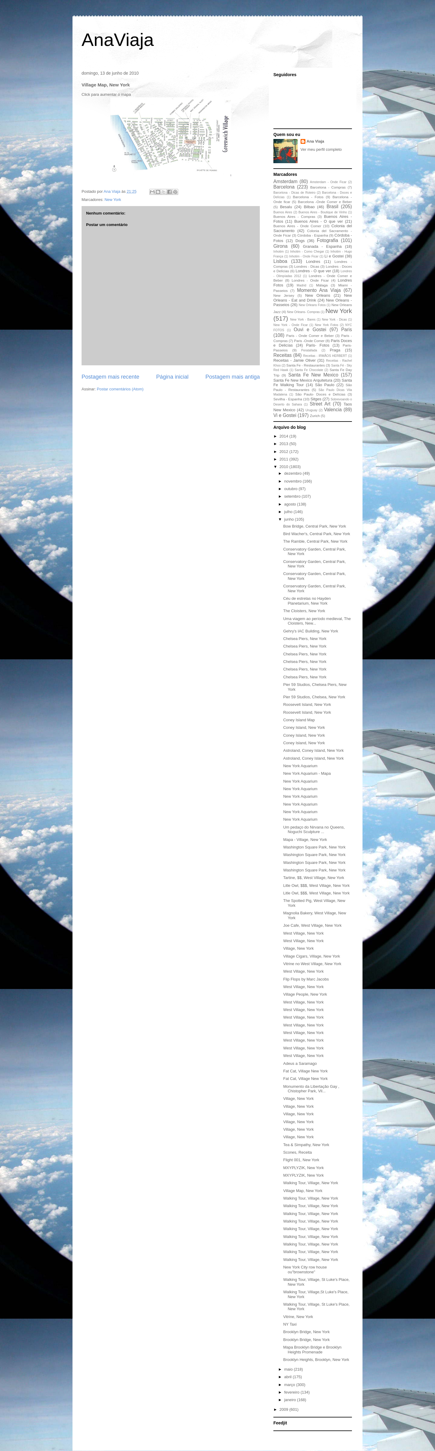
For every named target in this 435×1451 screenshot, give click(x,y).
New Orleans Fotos (312, 305)
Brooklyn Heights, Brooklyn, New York (316, 1359)
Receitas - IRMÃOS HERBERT (325, 355)
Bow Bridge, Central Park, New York (314, 526)
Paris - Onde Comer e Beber (310, 336)
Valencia (333, 409)
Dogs (299, 240)
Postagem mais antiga (232, 377)
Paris (346, 329)
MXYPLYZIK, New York (303, 1167)
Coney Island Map (299, 720)
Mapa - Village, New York (305, 839)
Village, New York (298, 948)
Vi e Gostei (284, 415)
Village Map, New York (302, 1190)
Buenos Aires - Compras (294, 216)
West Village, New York (303, 933)
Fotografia (327, 240)
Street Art (320, 403)
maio (289, 1369)
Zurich (315, 416)
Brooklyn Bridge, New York (306, 1332)
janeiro (290, 1400)
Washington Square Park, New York (314, 847)
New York (113, 199)
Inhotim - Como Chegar (307, 251)
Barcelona (284, 186)
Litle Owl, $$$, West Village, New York (316, 885)
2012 (284, 451)
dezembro (293, 473)
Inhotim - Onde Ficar (303, 256)
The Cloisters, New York (304, 611)
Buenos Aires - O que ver (318, 221)
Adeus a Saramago (300, 1063)
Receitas (282, 355)
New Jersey (283, 295)
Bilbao (309, 207)
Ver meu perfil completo (321, 149)
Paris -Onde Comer (309, 341)
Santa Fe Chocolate (309, 370)
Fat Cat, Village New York (305, 1071)
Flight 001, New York (301, 1160)
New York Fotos (326, 325)
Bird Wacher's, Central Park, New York (316, 534)
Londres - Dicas (306, 266)
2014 (284, 436)
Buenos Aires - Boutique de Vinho (322, 212)
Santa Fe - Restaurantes (305, 365)
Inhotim (278, 251)
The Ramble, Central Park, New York (315, 541)
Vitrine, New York (298, 1316)
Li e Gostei (334, 256)
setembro (293, 496)
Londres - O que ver (313, 271)
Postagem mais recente (110, 377)
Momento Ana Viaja (319, 290)
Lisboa (280, 261)
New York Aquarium (300, 766)
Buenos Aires (282, 212)
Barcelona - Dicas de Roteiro (294, 192)
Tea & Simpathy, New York (306, 1144)
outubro (291, 488)
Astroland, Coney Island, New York (313, 750)
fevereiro (292, 1392)
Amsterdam (285, 181)
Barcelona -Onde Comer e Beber (325, 202)
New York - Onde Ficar (290, 325)
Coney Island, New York (304, 727)
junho (289, 519)
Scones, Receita (297, 1152)
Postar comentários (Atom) (120, 389)
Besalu (286, 207)
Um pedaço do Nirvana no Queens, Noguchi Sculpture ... (314, 829)
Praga (335, 350)
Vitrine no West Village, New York (312, 963)
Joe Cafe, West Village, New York (312, 925)
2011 (284, 459)
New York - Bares (303, 319)
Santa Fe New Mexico (313, 374)
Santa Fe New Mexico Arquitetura (302, 380)
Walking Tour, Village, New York (310, 1183)
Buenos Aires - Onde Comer (297, 226)
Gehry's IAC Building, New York (310, 631)
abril (288, 1377)
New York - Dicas (334, 319)
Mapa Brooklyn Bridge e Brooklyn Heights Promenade (312, 1349)
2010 (284, 466)
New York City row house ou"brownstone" (305, 1269)
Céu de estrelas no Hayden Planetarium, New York (307, 601)
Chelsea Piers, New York (304, 638)
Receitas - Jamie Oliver (294, 360)
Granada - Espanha (322, 246)
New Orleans (317, 295)
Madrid (301, 285)
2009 (284, 1409)
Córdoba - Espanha (312, 235)
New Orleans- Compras (303, 312)
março (290, 1384)
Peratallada (309, 350)
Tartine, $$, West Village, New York (313, 877)
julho (289, 511)
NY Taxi (289, 1324)
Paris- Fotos (317, 345)
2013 (284, 443)
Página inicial (172, 377)
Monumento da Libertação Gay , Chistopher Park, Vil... (311, 1089)
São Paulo (324, 385)
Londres (313, 261)
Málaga (321, 285)
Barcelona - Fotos (308, 197)
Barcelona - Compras (328, 187)
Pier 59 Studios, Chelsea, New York (314, 697)
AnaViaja (118, 40)
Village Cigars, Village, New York (311, 956)
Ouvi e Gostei (310, 329)
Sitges (316, 399)
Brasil (332, 206)
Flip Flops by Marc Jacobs (306, 979)
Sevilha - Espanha (287, 399)
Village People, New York (305, 994)
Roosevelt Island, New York (307, 704)
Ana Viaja (315, 141)
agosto (290, 504)
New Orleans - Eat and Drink (312, 297)
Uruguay (311, 410)
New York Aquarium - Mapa (307, 773)
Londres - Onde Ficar (310, 280)
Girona (280, 246)
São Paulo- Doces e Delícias (320, 394)
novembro (293, 481)
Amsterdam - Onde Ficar (328, 182)
